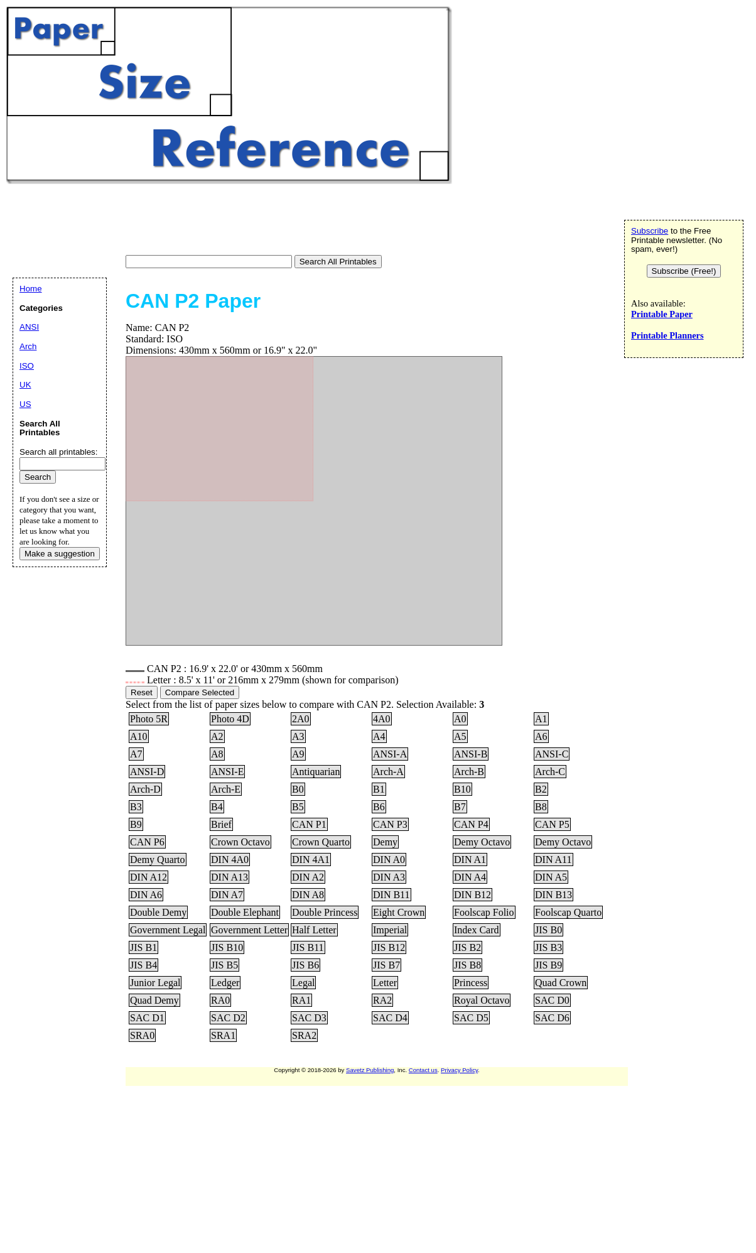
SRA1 (223, 1035)
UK (25, 384)
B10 (462, 789)
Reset (142, 692)
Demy (385, 842)
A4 (379, 736)
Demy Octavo (482, 842)
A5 (460, 736)
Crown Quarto (321, 842)
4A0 (382, 718)
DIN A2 (308, 877)
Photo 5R (149, 718)
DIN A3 (389, 877)
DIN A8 (308, 894)
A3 (298, 736)
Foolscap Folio (484, 912)
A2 (217, 736)
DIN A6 (146, 894)
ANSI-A (390, 754)
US (25, 404)
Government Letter (249, 930)
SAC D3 (309, 1017)
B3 (136, 806)
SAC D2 (228, 1017)
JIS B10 (227, 947)
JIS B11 (308, 947)
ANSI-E (227, 771)
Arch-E (225, 789)
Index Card (476, 930)
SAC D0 (552, 1000)
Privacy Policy (459, 1069)
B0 (298, 789)
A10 (139, 736)
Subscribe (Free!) (684, 271)
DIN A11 (553, 859)
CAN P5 (552, 824)
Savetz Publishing (370, 1069)
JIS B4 (143, 965)
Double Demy (158, 912)
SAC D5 (471, 1017)
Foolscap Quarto (568, 912)
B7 (460, 806)
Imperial (390, 930)
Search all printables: (58, 452)
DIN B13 (553, 894)
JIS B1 (143, 947)
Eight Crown (398, 912)
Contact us (423, 1069)
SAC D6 (552, 1017)
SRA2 (304, 1035)
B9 (136, 824)
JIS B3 (548, 947)
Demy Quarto (157, 859)
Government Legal (167, 930)
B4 (217, 806)
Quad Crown (560, 982)
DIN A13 (229, 877)
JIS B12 (389, 947)
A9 (298, 754)
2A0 (301, 718)
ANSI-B (470, 754)
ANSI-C (551, 754)
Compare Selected (199, 692)
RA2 (382, 1000)
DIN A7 (227, 894)
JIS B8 (467, 965)
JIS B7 (386, 965)
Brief (221, 824)
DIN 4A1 (311, 859)
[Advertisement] (234, 221)
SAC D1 (147, 1017)
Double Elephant (245, 912)
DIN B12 (472, 894)
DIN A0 (389, 859)
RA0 (220, 1000)
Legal (303, 982)
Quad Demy (154, 1000)
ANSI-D (147, 771)
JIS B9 (548, 965)
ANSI (29, 327)
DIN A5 (551, 877)
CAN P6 (147, 842)
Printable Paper (662, 314)
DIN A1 (470, 859)
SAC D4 (390, 1017)
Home (30, 288)
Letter (385, 982)
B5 (298, 806)
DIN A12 (148, 877)
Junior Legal (155, 982)
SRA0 (142, 1035)
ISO (26, 366)
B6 (379, 806)
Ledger (225, 982)
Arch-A (388, 771)
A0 (460, 718)
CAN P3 (390, 824)
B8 (541, 806)
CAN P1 (309, 824)
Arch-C (550, 771)
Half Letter (314, 930)
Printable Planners (667, 335)
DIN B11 (391, 894)
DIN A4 (470, 877)
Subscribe (649, 231)
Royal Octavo (481, 1000)
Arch (27, 346)
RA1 (301, 1000)
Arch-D (145, 789)
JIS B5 (224, 965)
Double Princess (324, 912)
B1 (379, 789)
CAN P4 (471, 824)
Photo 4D (230, 718)
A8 (217, 754)
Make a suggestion (59, 553)
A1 (541, 718)
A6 (541, 736)
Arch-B (469, 771)
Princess (470, 982)
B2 (541, 789)
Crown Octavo (240, 842)
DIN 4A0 (230, 859)
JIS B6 (305, 965)
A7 (136, 754)
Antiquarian (316, 771)
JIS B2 (467, 947)
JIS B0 (548, 930)
